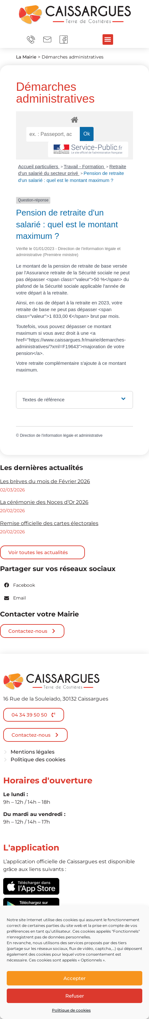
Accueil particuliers (39, 166)
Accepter (74, 978)
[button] (108, 39)
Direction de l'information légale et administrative (61, 435)
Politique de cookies (71, 1010)
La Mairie (26, 57)
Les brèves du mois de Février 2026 (45, 481)
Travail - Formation (84, 166)
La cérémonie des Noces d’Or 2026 (44, 502)
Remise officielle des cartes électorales (49, 523)
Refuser (74, 996)
